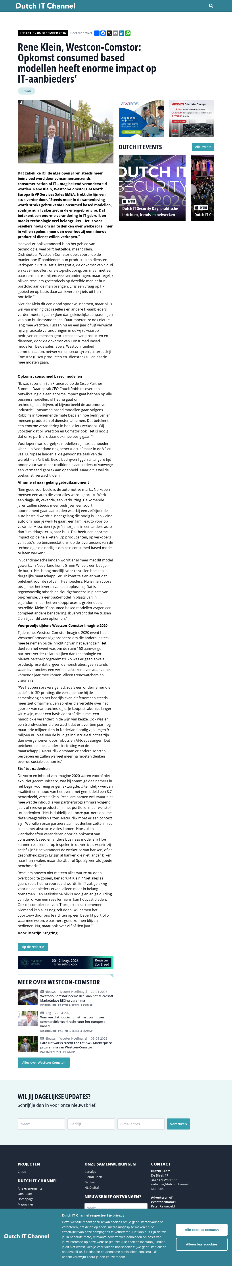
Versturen (178, 1124)
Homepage (26, 1199)
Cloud (22, 1171)
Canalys (90, 1171)
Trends (26, 91)
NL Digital (91, 1187)
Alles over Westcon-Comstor (43, 1062)
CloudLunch (93, 1177)
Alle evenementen (31, 1188)
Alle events (203, 147)
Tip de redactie (32, 947)
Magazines (26, 1204)
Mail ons (157, 1188)
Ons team (25, 1194)
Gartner (90, 1182)
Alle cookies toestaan (202, 1230)
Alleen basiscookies (202, 1244)
